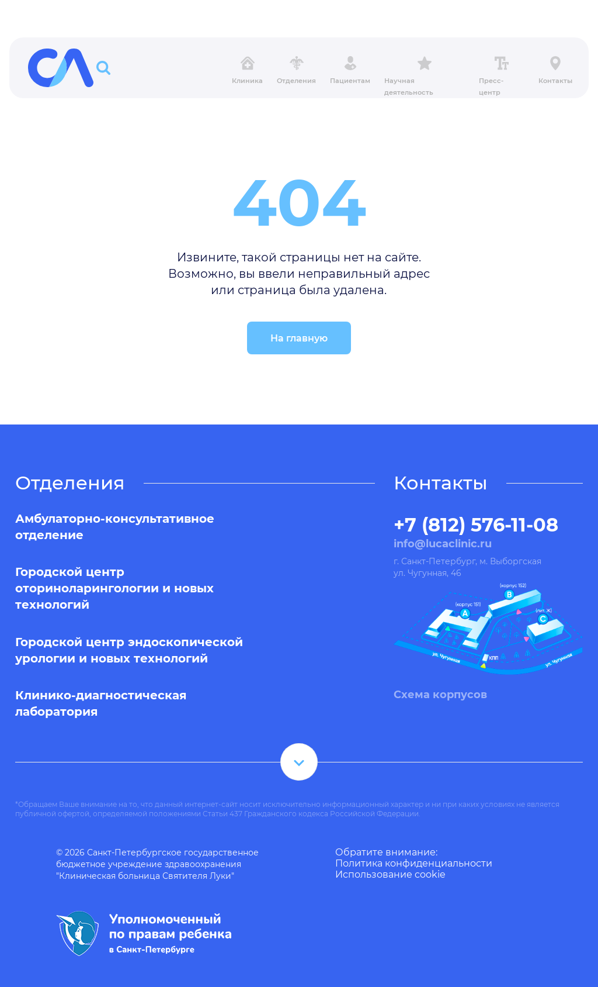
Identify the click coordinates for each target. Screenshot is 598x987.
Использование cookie (390, 874)
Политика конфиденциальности (413, 863)
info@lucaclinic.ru (443, 543)
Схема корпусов (440, 694)
